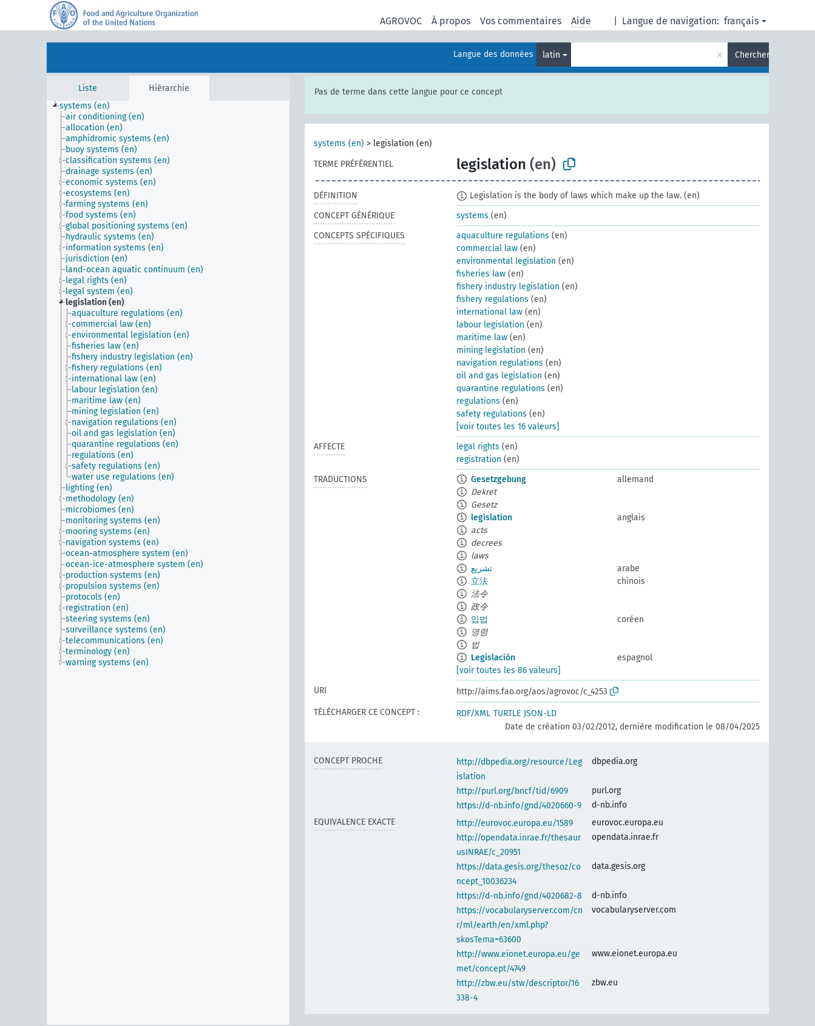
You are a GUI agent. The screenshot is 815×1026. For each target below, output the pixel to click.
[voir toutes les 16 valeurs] (508, 426)
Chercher (752, 55)
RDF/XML (473, 713)
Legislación (493, 657)
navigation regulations (499, 363)
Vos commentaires (520, 21)
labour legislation (490, 325)
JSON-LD (540, 713)
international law (489, 312)
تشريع (481, 568)
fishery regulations (492, 299)
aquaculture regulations (502, 235)
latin (551, 55)
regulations (478, 401)
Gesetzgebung (498, 479)
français (741, 21)
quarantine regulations (500, 388)
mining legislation (491, 350)
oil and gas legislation (499, 375)
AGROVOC (401, 21)
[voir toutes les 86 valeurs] (508, 670)
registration (478, 459)
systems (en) (339, 143)
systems (472, 215)
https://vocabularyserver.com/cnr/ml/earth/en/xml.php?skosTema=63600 (519, 925)
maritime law (481, 337)
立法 (479, 581)
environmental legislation (506, 261)
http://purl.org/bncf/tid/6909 (512, 791)
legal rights (477, 446)
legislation (491, 517)
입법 (479, 619)
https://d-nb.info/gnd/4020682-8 (519, 896)
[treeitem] (90, 106)
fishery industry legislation (508, 286)
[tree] (168, 563)
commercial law (487, 248)
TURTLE (507, 713)
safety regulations (491, 414)
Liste (87, 88)
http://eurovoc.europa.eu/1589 (514, 823)
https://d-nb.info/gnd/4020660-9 (518, 805)
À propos (450, 21)
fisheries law (481, 274)
